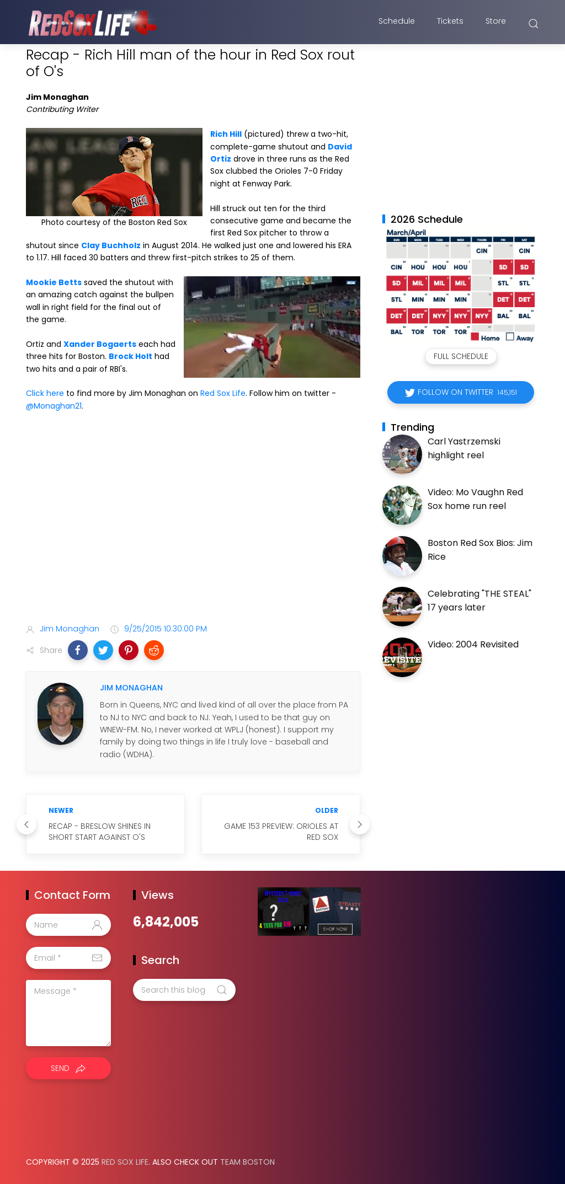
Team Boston (247, 1161)
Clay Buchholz (111, 245)
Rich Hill (226, 134)
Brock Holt (130, 356)
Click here (45, 393)
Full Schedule (461, 356)
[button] (78, 650)
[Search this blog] (184, 990)
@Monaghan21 (54, 405)
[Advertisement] (193, 528)
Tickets (450, 23)
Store (496, 23)
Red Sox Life (223, 393)
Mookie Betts (54, 282)
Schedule (397, 23)
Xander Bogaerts (99, 344)
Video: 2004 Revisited (473, 644)
